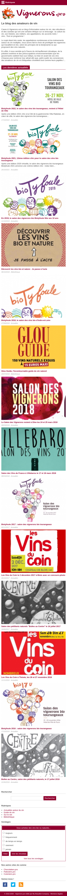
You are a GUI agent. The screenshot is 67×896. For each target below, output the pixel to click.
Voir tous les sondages (33, 858)
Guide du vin (9, 812)
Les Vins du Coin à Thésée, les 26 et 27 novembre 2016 (26, 677)
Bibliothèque (15, 272)
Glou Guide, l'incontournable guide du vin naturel (24, 371)
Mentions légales (56, 894)
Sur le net (8, 815)
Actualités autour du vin (14, 810)
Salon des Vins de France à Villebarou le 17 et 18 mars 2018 (28, 473)
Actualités (14, 120)
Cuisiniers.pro (9, 874)
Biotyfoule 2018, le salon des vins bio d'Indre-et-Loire (25, 320)
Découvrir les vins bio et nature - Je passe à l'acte (24, 269)
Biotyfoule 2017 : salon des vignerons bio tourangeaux (26, 524)
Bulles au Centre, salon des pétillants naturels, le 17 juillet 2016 (30, 779)
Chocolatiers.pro (11, 869)
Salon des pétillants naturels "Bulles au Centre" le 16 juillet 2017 (30, 626)
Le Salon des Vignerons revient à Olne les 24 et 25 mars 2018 (29, 422)
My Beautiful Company (41, 894)
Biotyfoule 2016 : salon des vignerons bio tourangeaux (26, 728)
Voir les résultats (19, 854)
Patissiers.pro (9, 872)
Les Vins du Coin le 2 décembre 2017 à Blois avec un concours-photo (33, 575)
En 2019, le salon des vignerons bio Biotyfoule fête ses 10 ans (29, 218)
